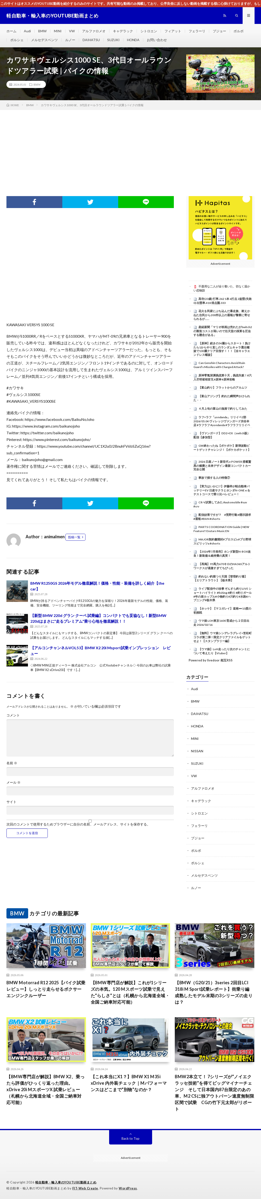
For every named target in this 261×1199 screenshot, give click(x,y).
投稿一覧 (74, 537)
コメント (13, 715)
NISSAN (197, 751)
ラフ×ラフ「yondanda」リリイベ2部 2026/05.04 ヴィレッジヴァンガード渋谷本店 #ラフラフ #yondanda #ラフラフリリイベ (221, 421)
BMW (42, 31)
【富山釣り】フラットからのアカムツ (222, 387)
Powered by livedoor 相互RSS (211, 660)
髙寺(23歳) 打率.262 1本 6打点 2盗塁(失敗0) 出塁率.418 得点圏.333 (222, 301)
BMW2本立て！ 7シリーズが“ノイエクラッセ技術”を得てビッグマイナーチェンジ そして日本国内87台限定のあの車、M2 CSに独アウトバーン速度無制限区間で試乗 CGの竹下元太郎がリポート (214, 1092)
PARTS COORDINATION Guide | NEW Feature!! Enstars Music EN (221, 529)
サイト (11, 801)
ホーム (11, 31)
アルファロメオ (94, 31)
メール (13, 782)
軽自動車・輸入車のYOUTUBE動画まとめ (65, 1182)
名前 (11, 763)
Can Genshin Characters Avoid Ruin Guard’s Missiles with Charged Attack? (219, 365)
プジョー (219, 31)
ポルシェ (17, 40)
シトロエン (148, 31)
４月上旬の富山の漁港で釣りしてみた (222, 408)
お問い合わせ (157, 40)
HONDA (133, 40)
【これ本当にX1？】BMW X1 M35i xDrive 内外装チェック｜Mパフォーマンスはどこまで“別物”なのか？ (129, 1083)
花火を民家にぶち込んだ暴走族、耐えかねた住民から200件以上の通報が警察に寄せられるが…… (221, 315)
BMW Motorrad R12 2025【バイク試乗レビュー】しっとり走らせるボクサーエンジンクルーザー (45, 989)
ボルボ (239, 31)
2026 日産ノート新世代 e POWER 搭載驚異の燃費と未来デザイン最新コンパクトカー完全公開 (222, 465)
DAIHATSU (91, 40)
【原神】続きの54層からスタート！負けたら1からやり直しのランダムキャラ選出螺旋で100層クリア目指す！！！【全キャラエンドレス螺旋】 (221, 349)
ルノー (70, 40)
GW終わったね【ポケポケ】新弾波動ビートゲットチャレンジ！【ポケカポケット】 (222, 447)
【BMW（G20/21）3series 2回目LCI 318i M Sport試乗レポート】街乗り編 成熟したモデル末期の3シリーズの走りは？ (214, 992)
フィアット (173, 31)
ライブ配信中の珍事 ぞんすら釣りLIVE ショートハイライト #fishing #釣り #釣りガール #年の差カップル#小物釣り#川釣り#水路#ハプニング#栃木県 (222, 594)
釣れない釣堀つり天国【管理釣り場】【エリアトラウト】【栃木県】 (220, 578)
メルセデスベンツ (44, 40)
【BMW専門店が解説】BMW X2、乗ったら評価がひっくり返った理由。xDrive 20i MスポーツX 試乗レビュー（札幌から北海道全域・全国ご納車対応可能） (45, 1089)
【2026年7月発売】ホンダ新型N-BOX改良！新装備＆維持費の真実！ (222, 553)
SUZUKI (113, 40)
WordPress (128, 1188)
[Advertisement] (130, 145)
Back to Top (130, 1138)
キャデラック (123, 31)
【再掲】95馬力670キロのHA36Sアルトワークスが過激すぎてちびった (221, 566)
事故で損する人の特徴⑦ (214, 477)
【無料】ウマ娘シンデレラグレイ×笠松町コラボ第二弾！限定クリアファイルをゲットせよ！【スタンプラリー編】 (222, 637)
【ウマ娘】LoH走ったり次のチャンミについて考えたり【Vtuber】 (221, 651)
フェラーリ (197, 31)
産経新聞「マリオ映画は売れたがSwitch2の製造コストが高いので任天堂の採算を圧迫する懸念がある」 (222, 331)
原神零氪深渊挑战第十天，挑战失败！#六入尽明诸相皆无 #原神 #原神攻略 (222, 377)
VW (72, 31)
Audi (27, 31)
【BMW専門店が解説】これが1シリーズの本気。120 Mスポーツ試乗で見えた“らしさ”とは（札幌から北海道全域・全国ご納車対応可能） (130, 992)
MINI (58, 31)
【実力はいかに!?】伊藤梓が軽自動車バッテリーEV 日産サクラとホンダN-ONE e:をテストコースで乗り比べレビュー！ (221, 490)
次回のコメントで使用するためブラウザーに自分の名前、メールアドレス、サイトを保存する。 (78, 824)
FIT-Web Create (85, 1188)
